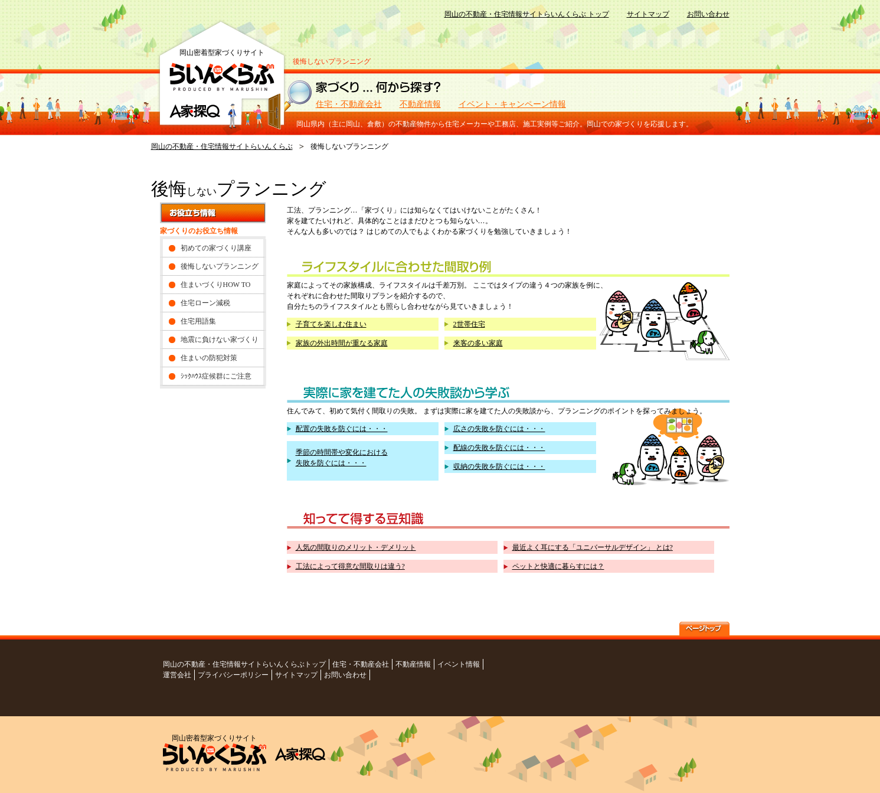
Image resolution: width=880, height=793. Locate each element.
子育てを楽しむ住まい (331, 324)
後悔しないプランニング (220, 266)
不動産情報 (420, 104)
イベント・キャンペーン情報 (512, 104)
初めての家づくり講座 (216, 248)
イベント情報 (458, 664)
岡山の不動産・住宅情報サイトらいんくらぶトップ (244, 664)
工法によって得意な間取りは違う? (350, 566)
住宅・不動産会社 (349, 104)
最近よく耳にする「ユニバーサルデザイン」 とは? (592, 547)
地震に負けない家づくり (220, 339)
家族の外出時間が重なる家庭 (342, 343)
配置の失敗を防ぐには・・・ (342, 429)
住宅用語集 (198, 321)
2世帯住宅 (469, 324)
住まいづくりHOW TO (216, 284)
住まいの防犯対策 (209, 358)
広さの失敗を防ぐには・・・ (499, 429)
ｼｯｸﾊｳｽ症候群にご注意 (216, 376)
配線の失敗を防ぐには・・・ (499, 447)
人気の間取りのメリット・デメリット (356, 547)
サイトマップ (648, 14)
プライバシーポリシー (233, 675)
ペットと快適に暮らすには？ (558, 566)
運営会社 (177, 675)
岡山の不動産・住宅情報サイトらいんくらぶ (222, 146)
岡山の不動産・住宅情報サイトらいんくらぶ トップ (526, 14)
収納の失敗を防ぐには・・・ (499, 466)
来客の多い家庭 (478, 343)
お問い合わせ (708, 14)
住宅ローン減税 (205, 303)
